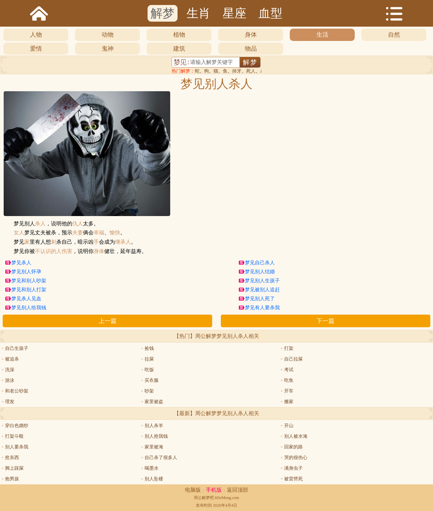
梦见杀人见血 (26, 298)
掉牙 (236, 71)
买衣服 (152, 380)
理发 (9, 401)
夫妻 (77, 233)
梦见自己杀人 (260, 262)
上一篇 (108, 321)
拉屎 (149, 359)
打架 (288, 348)
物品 (251, 48)
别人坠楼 (154, 478)
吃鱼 (288, 380)
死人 (250, 71)
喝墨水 (152, 468)
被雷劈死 (293, 478)
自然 (394, 34)
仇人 (77, 224)
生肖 (199, 13)
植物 (179, 34)
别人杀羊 (154, 425)
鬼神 (108, 48)
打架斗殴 (14, 436)
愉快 (115, 233)
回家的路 (293, 446)
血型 (270, 13)
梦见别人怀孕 (26, 271)
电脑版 (193, 490)
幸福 (99, 233)
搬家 (288, 401)
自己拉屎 (293, 359)
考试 (288, 369)
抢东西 (12, 457)
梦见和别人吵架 (28, 280)
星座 (234, 13)
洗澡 (9, 369)
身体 (251, 34)
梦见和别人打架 (28, 289)
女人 (19, 233)
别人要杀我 (16, 446)
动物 (108, 34)
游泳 (9, 380)
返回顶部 (237, 490)
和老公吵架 (16, 390)
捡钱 (149, 348)
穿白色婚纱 (16, 425)
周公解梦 (202, 497)
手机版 (214, 490)
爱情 (36, 48)
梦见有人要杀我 (262, 307)
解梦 (163, 13)
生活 (322, 34)
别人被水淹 (295, 436)
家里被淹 (154, 446)
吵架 (149, 390)
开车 (288, 390)
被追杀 (12, 359)
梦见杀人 (21, 262)
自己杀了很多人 (161, 457)
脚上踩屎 (14, 468)
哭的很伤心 (295, 457)
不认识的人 (48, 251)
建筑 (179, 48)
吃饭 (149, 369)
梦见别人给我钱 (28, 307)
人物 (36, 34)
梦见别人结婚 (260, 271)
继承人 (123, 242)
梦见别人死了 (260, 298)
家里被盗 (154, 401)
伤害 (67, 251)
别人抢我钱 (156, 436)
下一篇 (325, 321)
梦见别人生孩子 (262, 280)
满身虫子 (293, 468)
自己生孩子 (16, 348)
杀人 (40, 224)
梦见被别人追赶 (262, 289)
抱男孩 (12, 478)
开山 (288, 425)
